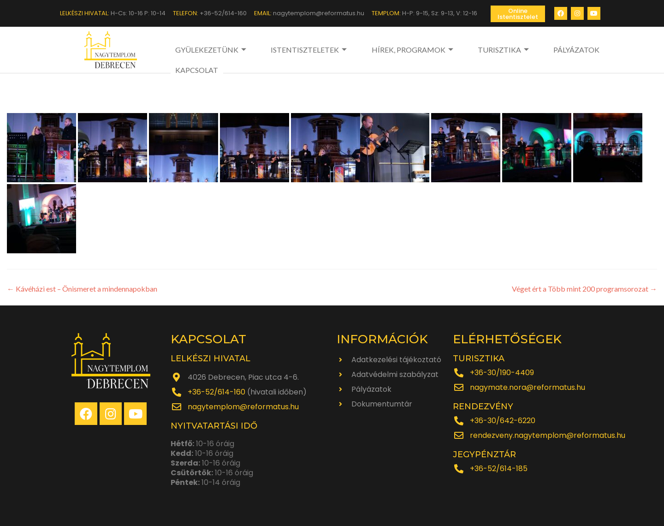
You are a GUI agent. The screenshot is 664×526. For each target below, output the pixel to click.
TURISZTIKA (465, 49)
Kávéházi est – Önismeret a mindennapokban (82, 288)
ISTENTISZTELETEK (297, 49)
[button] (518, 14)
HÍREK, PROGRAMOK (387, 49)
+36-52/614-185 (499, 468)
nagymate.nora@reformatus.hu (527, 387)
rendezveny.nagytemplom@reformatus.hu (547, 435)
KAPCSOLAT (578, 49)
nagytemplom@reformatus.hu (243, 406)
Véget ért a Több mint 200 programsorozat (584, 288)
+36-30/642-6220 (502, 420)
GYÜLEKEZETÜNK (212, 49)
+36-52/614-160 (216, 392)
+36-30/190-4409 (502, 372)
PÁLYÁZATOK (524, 49)
